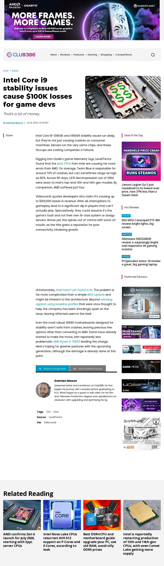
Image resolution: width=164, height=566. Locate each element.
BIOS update (96, 295)
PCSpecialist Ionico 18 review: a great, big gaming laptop (141, 262)
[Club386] (20, 55)
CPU (48, 411)
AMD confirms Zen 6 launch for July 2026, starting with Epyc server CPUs (19, 540)
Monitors (127, 234)
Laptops (126, 256)
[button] (153, 54)
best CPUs (64, 164)
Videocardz (50, 422)
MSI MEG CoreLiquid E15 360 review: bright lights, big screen (141, 223)
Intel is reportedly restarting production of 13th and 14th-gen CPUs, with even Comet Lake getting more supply (141, 544)
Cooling (126, 215)
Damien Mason (14, 122)
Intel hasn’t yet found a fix (74, 290)
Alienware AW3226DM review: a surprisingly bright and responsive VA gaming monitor (140, 244)
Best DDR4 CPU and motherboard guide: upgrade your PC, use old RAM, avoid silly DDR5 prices (99, 542)
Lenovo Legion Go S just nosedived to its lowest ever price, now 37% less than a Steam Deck (140, 190)
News (15, 70)
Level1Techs (55, 417)
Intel (6, 70)
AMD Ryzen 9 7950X (66, 342)
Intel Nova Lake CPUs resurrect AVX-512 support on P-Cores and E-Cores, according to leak (61, 542)
